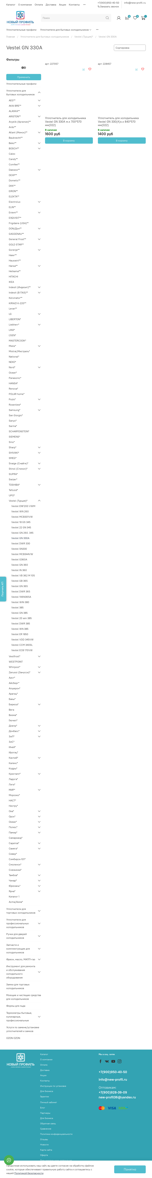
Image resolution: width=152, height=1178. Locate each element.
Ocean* (13, 372)
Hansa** (13, 265)
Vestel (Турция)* (83, 36)
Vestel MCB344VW (22, 554)
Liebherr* (14, 324)
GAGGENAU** (16, 233)
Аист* (12, 677)
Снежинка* (15, 869)
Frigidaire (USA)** (19, 223)
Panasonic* (15, 377)
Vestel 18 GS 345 (20, 522)
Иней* (12, 747)
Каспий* (13, 757)
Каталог (10, 4)
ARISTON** (15, 116)
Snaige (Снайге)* (18, 463)
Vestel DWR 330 (20, 543)
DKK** (12, 185)
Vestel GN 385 (19, 612)
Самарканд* (15, 837)
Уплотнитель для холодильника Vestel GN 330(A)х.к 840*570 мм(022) (118, 121)
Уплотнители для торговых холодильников (20, 910)
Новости (44, 1144)
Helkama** (15, 271)
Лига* (12, 784)
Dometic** (14, 180)
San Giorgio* (16, 415)
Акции (62, 4)
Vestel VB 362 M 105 (23, 575)
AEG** (12, 100)
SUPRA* (13, 474)
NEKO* (12, 361)
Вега (11, 709)
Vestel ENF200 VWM (23, 506)
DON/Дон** (15, 228)
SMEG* (12, 458)
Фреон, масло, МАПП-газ (20, 959)
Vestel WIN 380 (20, 602)
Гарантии (44, 1096)
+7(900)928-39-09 (113, 1092)
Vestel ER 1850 (19, 634)
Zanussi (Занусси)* (19, 672)
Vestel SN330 (19, 548)
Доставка (51, 4)
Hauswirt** (15, 260)
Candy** (13, 159)
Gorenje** (14, 249)
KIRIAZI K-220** (17, 303)
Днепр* (13, 725)
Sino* (12, 442)
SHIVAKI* (14, 452)
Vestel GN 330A (20, 538)
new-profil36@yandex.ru (117, 1097)
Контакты (74, 4)
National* (14, 356)
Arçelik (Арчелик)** (20, 121)
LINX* (12, 329)
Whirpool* (14, 667)
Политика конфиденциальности (56, 1134)
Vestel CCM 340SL (22, 644)
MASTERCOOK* (17, 340)
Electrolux (14, 201)
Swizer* (13, 479)
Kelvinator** (15, 297)
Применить (23, 77)
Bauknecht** (16, 137)
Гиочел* (13, 720)
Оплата (39, 4)
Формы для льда (15, 1005)
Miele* (12, 345)
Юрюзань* (14, 885)
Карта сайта (46, 1149)
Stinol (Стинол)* (18, 468)
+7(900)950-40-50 (108, 2)
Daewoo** (14, 169)
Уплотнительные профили (21, 29)
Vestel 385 (17, 607)
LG (10, 313)
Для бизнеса (46, 1091)
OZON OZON (13, 1038)
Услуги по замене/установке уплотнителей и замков (22, 1029)
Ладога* (13, 779)
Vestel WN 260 (20, 511)
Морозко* (14, 795)
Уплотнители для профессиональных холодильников (17, 923)
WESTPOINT (16, 661)
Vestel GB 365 (19, 580)
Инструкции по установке (53, 1086)
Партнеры (45, 1113)
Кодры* (13, 768)
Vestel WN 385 (19, 628)
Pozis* (12, 399)
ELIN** (12, 207)
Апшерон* (14, 688)
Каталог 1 (14, 896)
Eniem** (13, 212)
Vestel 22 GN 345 (21, 527)
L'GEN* (12, 335)
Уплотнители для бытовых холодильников (66, 29)
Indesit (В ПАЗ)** (18, 292)
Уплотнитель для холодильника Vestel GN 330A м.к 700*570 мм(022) (65, 121)
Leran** (13, 308)
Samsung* (14, 410)
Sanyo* (13, 420)
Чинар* (13, 880)
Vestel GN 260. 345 (22, 532)
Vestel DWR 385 (20, 623)
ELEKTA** (14, 196)
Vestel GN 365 (19, 586)
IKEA (11, 281)
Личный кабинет (48, 1102)
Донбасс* (14, 731)
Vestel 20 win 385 (21, 618)
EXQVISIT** (15, 217)
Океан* (13, 821)
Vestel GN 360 (19, 564)
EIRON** (13, 191)
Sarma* (13, 426)
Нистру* (13, 805)
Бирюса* (14, 704)
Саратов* (14, 843)
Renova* (13, 388)
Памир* (13, 832)
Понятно (130, 1169)
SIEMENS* (14, 436)
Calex (12, 153)
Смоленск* (15, 864)
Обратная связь (48, 1123)
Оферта (44, 1155)
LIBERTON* (15, 319)
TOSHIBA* (14, 484)
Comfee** (14, 164)
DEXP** (13, 175)
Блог (42, 1107)
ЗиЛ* (11, 736)
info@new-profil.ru (135, 2)
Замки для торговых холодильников (17, 986)
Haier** (13, 255)
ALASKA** (14, 111)
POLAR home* (16, 393)
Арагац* (13, 693)
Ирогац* (13, 752)
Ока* (11, 811)
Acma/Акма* (16, 901)
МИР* (12, 789)
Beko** (12, 143)
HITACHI (13, 276)
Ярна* (12, 891)
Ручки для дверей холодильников (16, 935)
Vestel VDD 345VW (22, 639)
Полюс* (13, 827)
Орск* (12, 816)
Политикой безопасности (28, 1173)
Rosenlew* (15, 404)
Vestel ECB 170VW (22, 650)
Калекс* (13, 763)
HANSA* (13, 383)
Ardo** (12, 127)
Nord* (12, 367)
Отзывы (44, 1139)
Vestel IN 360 (19, 570)
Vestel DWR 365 (20, 591)
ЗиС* (11, 741)
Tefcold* (13, 490)
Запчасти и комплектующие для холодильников (18, 948)
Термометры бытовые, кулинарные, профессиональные (19, 1016)
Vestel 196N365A (21, 596)
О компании (25, 4)
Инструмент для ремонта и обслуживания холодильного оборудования (20, 972)
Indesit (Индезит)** (20, 287)
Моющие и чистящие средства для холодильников (23, 997)
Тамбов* (13, 875)
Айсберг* (14, 683)
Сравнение (45, 1128)
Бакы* (12, 699)
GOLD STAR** (16, 244)
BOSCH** (14, 148)
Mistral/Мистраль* (19, 351)
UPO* (12, 495)
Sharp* (12, 447)
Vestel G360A (19, 559)
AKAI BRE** (15, 105)
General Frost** (17, 239)
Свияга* (13, 848)
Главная (10, 36)
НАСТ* (12, 800)
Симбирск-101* (17, 859)
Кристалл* (15, 773)
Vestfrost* (14, 656)
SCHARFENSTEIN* (19, 431)
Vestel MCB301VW (22, 516)
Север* (13, 853)
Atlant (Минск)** (18, 132)
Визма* (13, 715)
